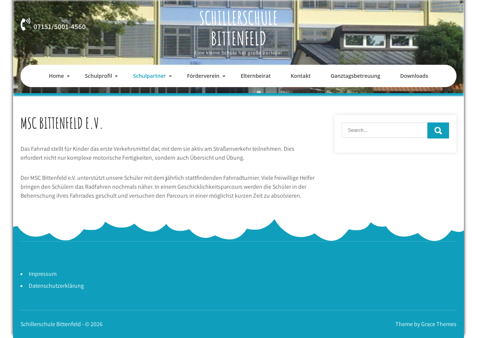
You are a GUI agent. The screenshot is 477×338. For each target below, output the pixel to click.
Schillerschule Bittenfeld (238, 28)
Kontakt (301, 75)
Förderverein (203, 75)
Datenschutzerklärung (56, 286)
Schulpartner (149, 75)
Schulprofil (98, 75)
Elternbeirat (256, 75)
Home (56, 75)
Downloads (414, 75)
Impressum (43, 274)
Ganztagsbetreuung (355, 75)
